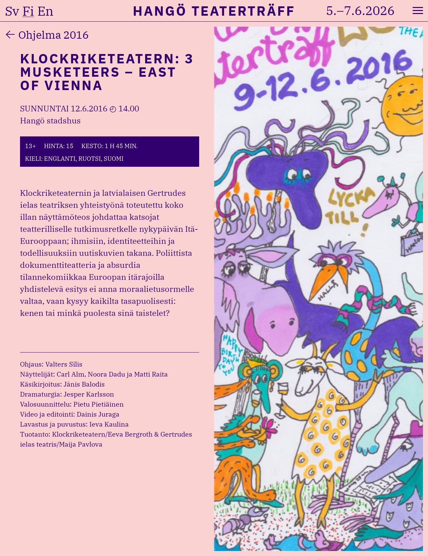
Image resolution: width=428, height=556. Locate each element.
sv (12, 11)
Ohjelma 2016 (53, 35)
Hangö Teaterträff (214, 10)
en (45, 11)
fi (28, 11)
